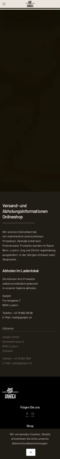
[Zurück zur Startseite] (30, 4)
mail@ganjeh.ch (22, 317)
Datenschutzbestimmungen (29, 443)
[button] (4, 4)
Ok (31, 452)
